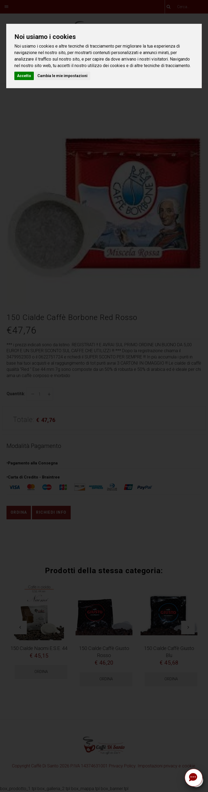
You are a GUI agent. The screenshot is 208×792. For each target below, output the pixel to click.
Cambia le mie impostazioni (62, 76)
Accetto (24, 76)
